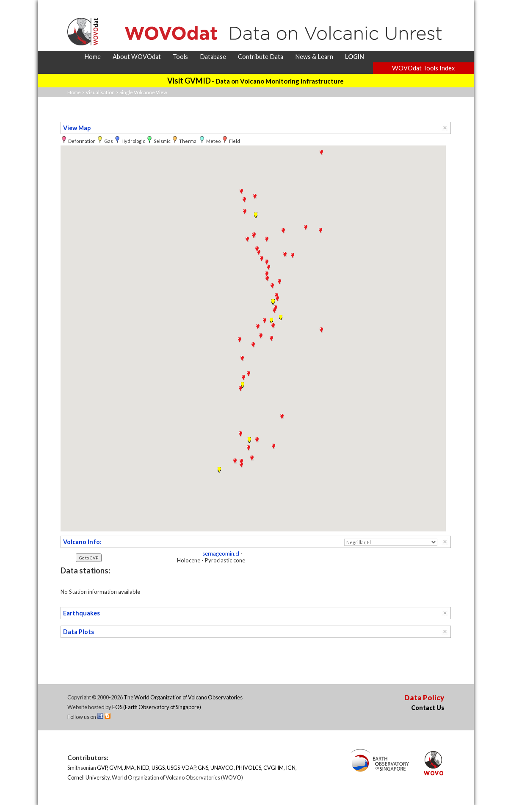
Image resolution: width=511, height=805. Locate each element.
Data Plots (78, 631)
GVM (115, 767)
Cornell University (88, 777)
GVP (102, 767)
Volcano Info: (82, 541)
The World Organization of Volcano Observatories (183, 697)
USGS (158, 767)
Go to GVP (88, 557)
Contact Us (427, 707)
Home (74, 92)
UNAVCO (222, 767)
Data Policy (424, 697)
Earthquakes (81, 613)
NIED (143, 767)
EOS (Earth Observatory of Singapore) (156, 707)
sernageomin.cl (220, 553)
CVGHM (273, 767)
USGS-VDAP (181, 767)
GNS (203, 767)
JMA (129, 767)
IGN (291, 767)
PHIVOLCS (248, 767)
